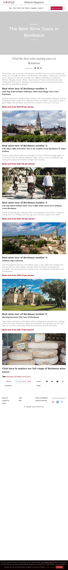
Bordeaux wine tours (23, 376)
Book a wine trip (57, 8)
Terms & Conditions (41, 398)
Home (10, 8)
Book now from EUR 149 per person (18, 219)
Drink (19, 8)
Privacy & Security (41, 400)
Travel (14, 8)
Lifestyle (27, 8)
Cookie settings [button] (50, 567)
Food (22, 8)
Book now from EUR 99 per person (18, 107)
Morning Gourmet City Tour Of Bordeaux (20, 317)
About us (5, 398)
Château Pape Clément (12, 261)
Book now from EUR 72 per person (18, 330)
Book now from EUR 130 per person (18, 164)
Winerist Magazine (34, 2)
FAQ (20, 400)
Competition (33, 8)
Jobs (20, 398)
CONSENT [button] (59, 567)
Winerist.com (40, 407)
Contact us (5, 400)
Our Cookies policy (47, 562)
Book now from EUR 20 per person (18, 275)
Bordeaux (10, 376)
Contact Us (41, 8)
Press (4, 403)
